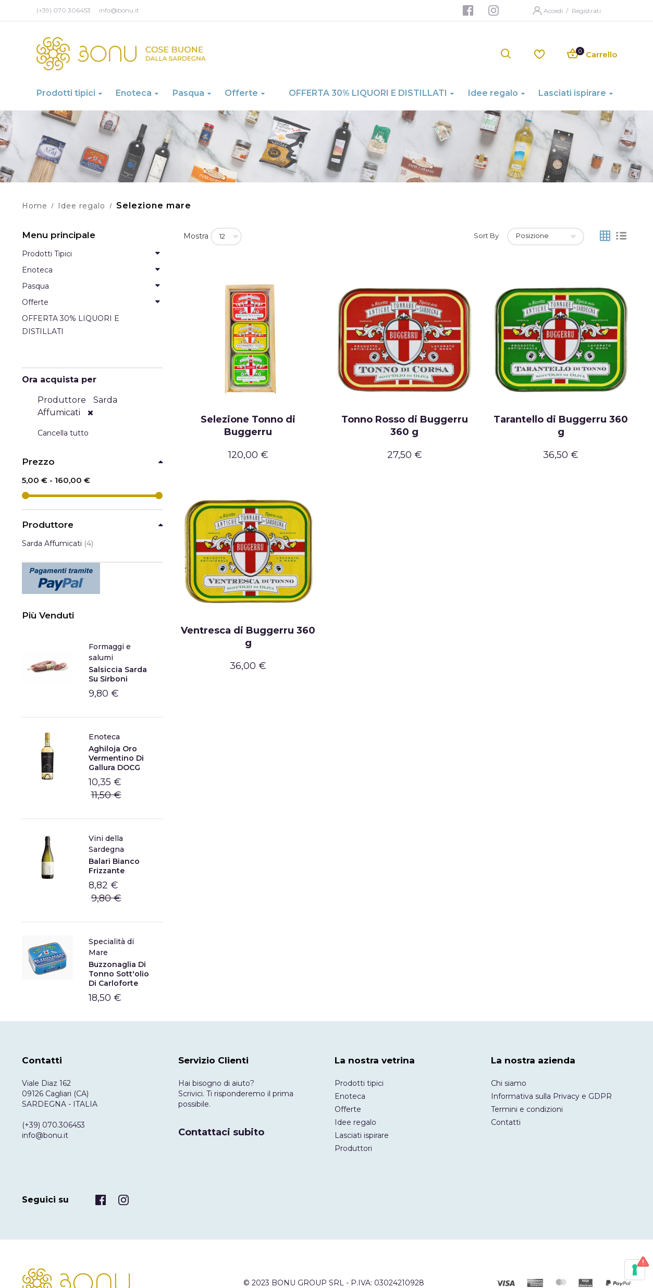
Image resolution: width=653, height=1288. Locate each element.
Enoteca (104, 736)
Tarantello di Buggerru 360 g (561, 426)
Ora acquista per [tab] (59, 380)
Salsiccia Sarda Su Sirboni (118, 674)
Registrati (586, 11)
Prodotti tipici (359, 1083)
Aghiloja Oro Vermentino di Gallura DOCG (116, 758)
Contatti (506, 1122)
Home (34, 205)
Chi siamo (508, 1083)
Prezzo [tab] (38, 461)
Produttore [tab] (47, 525)
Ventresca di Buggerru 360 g (248, 637)
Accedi (554, 11)
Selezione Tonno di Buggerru (248, 426)
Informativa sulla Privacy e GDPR (551, 1096)
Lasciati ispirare (362, 1135)
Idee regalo (81, 205)
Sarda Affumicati (57, 543)
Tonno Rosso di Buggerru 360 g (404, 426)
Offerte (348, 1109)
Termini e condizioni (527, 1109)
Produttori (353, 1148)
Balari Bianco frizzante (114, 866)
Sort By (486, 235)
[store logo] (121, 53)
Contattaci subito (221, 1132)
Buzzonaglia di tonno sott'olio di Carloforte (119, 974)
